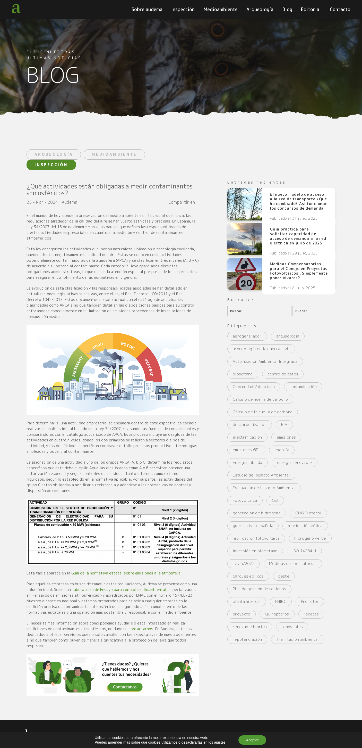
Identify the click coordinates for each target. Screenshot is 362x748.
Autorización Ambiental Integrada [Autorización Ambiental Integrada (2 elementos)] (265, 361)
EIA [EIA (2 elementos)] (284, 424)
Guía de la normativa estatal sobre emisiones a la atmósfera (125, 573)
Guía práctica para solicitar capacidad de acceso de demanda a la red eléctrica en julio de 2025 (298, 236)
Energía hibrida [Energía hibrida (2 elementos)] (247, 462)
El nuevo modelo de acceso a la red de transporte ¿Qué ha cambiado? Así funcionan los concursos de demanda (299, 201)
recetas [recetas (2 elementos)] (311, 614)
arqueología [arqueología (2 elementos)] (287, 336)
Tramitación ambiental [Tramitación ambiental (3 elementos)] (298, 639)
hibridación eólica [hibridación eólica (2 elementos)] (305, 525)
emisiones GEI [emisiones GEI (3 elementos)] (246, 450)
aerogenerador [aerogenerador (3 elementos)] (247, 336)
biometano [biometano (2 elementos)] (243, 374)
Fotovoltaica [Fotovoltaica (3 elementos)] (245, 500)
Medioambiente (221, 9)
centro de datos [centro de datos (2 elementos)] (283, 374)
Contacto (340, 9)
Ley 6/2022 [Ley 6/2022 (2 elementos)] (243, 563)
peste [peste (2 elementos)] (284, 576)
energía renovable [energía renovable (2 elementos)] (294, 462)
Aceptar (252, 740)
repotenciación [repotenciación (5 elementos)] (247, 639)
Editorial (311, 9)
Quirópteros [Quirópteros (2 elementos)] (277, 614)
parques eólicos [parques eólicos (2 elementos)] (248, 576)
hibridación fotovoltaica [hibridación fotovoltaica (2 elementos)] (256, 538)
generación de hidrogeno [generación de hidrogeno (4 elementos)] (257, 513)
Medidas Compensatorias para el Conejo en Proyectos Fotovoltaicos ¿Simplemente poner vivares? (299, 271)
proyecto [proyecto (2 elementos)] (241, 614)
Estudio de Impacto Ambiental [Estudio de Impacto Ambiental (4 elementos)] (261, 475)
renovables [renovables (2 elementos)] (292, 626)
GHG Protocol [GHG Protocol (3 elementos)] (308, 513)
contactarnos (140, 628)
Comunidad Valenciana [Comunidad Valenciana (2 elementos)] (254, 386)
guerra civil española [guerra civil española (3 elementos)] (253, 525)
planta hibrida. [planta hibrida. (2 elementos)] (247, 601)
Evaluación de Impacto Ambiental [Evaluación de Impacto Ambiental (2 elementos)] (264, 487)
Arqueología (259, 9)
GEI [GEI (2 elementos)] (275, 500)
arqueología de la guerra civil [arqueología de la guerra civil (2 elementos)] (261, 348)
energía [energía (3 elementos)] (281, 450)
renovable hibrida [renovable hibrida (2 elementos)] (250, 626)
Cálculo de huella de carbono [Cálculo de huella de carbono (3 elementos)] (260, 399)
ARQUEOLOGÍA (54, 154)
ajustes (220, 742)
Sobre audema (147, 9)
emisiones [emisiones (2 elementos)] (286, 437)
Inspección (183, 9)
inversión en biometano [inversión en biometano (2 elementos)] (255, 551)
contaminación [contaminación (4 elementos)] (303, 386)
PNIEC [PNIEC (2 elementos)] (281, 601)
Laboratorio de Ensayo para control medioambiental (119, 589)
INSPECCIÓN (51, 164)
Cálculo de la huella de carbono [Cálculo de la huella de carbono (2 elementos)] (262, 412)
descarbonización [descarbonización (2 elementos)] (249, 424)
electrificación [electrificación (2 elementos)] (247, 437)
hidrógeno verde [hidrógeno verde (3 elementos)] (310, 538)
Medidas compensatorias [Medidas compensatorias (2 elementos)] (293, 563)
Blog (287, 9)
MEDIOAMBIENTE (114, 154)
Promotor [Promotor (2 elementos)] (310, 601)
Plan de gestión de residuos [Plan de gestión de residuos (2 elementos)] (259, 588)
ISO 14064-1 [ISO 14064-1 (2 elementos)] (304, 551)
